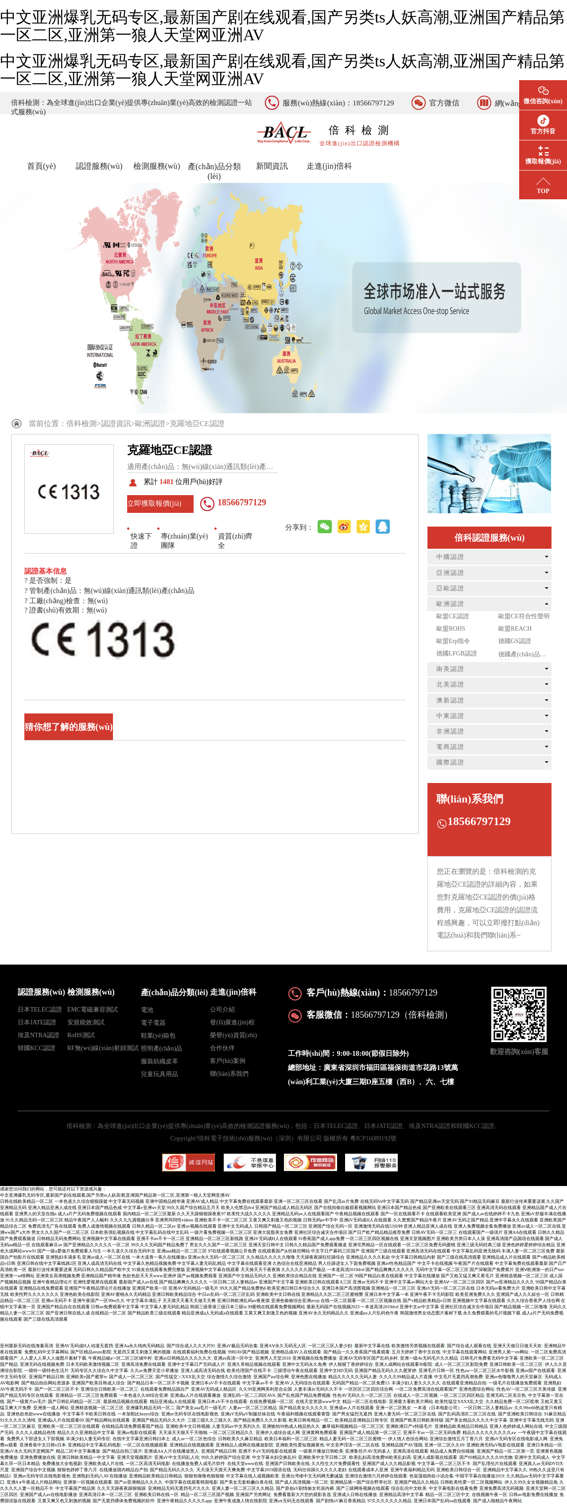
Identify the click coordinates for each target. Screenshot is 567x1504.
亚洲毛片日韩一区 (436, 1370)
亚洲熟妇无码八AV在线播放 (99, 1475)
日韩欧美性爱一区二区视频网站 (471, 1482)
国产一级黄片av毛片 (26, 1401)
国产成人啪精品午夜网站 (497, 1500)
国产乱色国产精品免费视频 (303, 1395)
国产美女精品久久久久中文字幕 (476, 1420)
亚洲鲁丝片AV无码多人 (368, 1451)
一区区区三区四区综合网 (368, 1389)
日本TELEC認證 (40, 1009)
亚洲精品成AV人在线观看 (296, 1351)
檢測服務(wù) (156, 166)
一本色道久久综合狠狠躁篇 (81, 1201)
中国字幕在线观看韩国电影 (191, 1482)
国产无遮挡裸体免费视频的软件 (124, 1500)
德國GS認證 (514, 641)
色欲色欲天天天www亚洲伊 (149, 1275)
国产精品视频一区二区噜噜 (521, 1306)
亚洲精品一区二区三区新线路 (214, 1238)
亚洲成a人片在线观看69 (61, 1420)
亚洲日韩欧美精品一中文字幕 (86, 1457)
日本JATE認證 (37, 1022)
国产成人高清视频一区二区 (301, 1482)
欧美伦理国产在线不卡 (249, 1370)
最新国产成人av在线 (138, 1281)
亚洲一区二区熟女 (393, 1407)
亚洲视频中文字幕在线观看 (108, 1238)
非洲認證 (450, 731)
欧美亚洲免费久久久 (475, 1294)
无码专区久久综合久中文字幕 (99, 1370)
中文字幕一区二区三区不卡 (443, 1463)
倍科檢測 (81, 423)
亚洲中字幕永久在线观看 (513, 1219)
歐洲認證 (150, 423)
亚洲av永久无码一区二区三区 (216, 1257)
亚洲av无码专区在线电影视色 (189, 1413)
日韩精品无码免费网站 (59, 1238)
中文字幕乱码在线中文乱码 (162, 1232)
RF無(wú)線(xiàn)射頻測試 (103, 1048)
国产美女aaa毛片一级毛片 (201, 1407)
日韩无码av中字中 (320, 1219)
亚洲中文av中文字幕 (419, 1306)
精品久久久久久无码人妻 (352, 1376)
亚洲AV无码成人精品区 (214, 1389)
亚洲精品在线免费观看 (41, 1288)
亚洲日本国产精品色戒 (100, 1207)
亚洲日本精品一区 (544, 1444)
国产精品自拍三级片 (122, 1451)
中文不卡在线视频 (435, 1263)
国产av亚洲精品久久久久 (510, 1281)
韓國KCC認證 (36, 1048)
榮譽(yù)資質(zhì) (233, 1035)
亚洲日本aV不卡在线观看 (216, 1382)
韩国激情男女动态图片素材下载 (431, 1312)
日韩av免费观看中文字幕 (115, 1306)
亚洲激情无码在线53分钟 (378, 1226)
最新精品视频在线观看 (125, 1401)
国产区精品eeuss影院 (90, 1351)
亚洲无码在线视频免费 (42, 1364)
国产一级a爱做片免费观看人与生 (69, 1250)
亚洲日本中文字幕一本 (387, 1294)
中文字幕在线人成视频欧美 (252, 1475)
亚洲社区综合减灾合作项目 (320, 1232)
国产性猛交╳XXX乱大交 (180, 1376)
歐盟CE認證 (452, 616)
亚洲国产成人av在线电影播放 (48, 1494)
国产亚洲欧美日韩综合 (520, 1413)
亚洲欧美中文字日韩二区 (322, 1457)
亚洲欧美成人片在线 (104, 1463)
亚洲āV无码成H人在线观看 (365, 1219)
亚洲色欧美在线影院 (80, 1294)
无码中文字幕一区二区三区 (442, 1269)
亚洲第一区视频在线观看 (87, 1482)
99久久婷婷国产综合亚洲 (225, 1457)
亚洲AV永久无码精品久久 (324, 1312)
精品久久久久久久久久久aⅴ (489, 1432)
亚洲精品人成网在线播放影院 (244, 1444)
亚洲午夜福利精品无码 (412, 1469)
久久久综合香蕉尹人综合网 (533, 1300)
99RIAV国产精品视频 (248, 1351)
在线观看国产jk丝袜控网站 (284, 1250)
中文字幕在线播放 (422, 1275)
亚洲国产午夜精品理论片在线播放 (97, 1288)
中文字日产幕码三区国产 (335, 1250)
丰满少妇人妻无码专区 (88, 1438)
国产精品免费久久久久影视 (260, 1420)
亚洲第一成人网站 (51, 1407)
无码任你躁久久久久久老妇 (319, 1469)
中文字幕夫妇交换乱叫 (274, 1457)
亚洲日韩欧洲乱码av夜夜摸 (243, 1300)
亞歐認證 (450, 588)
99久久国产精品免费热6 (243, 1288)
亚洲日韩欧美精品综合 (174, 1294)
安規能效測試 (86, 1022)
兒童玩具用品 (159, 1074)
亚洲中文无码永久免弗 (304, 1364)
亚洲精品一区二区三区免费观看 (86, 1395)
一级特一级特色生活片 (46, 1370)
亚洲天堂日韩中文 (266, 1244)
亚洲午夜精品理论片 (52, 1281)
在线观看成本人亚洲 (368, 1469)
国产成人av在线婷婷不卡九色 (491, 1213)
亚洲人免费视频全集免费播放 (482, 1226)
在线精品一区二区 (108, 1312)
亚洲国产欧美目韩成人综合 (98, 1382)
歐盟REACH (515, 628)
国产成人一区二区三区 (131, 1376)
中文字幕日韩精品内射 (413, 1257)
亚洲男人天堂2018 (273, 1358)
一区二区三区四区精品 (462, 1395)
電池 (147, 1010)
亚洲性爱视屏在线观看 (95, 1281)
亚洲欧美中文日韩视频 (188, 1426)
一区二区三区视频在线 (379, 1300)
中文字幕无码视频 (126, 1201)
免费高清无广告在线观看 (52, 1226)
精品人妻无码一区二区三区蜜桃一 (352, 1438)
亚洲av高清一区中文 (233, 1358)
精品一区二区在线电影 (364, 1401)
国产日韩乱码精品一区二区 (74, 1401)
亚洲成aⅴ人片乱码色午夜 (374, 1312)
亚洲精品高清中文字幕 (401, 1494)
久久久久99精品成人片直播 (405, 1376)
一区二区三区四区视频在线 (372, 1238)
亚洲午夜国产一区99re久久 (99, 1300)
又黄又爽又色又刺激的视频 (64, 1500)
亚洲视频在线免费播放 (314, 1358)
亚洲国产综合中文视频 (33, 1469)
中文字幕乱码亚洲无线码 (476, 1250)
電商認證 (450, 747)
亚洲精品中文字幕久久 (505, 1469)
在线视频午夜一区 (489, 1494)
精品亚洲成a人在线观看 (173, 1401)
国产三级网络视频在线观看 (362, 1488)
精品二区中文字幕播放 (78, 1451)
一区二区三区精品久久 (231, 1432)
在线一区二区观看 (338, 1300)
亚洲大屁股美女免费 (273, 1232)
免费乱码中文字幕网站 (46, 1351)
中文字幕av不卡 (257, 1382)
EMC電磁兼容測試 (92, 1009)
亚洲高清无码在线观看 (499, 1207)
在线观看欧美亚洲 (443, 1213)
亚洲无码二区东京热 (506, 1395)
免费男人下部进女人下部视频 (35, 1438)
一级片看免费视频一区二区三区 (221, 1232)
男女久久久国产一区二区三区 (60, 1232)
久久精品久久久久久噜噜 (270, 1257)
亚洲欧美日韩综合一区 (458, 1469)
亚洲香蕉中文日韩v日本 (42, 1444)
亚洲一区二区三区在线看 (298, 1201)
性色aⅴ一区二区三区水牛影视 (484, 1370)
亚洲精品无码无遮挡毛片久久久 (179, 1488)
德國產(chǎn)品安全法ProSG (522, 655)
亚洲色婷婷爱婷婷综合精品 (528, 1244)
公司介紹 (222, 1009)
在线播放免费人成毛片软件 (198, 1463)
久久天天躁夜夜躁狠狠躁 (121, 1488)
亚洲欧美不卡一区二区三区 (221, 1219)
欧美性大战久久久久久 (249, 1213)
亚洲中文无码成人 (235, 1226)
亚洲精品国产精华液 (101, 1275)
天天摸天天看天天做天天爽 (189, 1300)
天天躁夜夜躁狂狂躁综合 (320, 1257)
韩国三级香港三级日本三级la (218, 1306)
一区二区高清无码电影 (148, 1463)
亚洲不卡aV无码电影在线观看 (267, 1451)
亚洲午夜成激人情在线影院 (240, 1500)
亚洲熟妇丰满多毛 (63, 1257)
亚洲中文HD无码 (335, 1370)
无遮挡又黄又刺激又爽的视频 (142, 1351)
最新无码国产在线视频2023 (333, 1306)
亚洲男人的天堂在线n (36, 1213)
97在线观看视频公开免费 (232, 1250)
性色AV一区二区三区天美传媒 (526, 1389)
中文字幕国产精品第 (75, 1488)
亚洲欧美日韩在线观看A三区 (323, 1281)
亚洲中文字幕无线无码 (531, 1420)
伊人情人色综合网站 (408, 1438)
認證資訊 (116, 423)
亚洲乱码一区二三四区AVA (249, 1395)
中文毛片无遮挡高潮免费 (458, 1376)
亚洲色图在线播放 (308, 1376)
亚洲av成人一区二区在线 (536, 1226)
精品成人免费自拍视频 (452, 1451)
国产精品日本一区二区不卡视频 (158, 1382)
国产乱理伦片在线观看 (495, 1463)
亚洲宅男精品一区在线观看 (374, 1244)
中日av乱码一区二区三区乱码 (226, 1294)
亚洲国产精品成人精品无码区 (284, 1207)
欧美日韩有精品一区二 (311, 1420)
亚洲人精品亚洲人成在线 (52, 1207)
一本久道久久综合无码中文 (128, 1250)
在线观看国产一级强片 (480, 1232)
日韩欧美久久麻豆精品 (240, 1438)
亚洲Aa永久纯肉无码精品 (139, 1345)
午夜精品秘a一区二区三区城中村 (120, 1358)
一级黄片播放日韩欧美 (321, 1451)
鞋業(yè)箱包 (158, 1035)
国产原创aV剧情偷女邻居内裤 (305, 1488)
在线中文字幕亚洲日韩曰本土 (141, 1438)
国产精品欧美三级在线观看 (154, 1312)
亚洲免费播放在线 (37, 1457)
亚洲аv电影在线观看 (136, 1432)
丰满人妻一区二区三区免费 (528, 1250)
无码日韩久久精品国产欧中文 (102, 1269)
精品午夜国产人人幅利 (86, 1219)
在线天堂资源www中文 (318, 1401)
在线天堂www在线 (245, 1463)
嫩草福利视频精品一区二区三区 (353, 1426)
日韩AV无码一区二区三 (434, 1232)
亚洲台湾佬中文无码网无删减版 (312, 1475)
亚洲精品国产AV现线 (402, 1444)
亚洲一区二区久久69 (444, 1444)
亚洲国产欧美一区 (149, 1288)
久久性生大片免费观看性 (335, 1463)
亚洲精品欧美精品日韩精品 (461, 1426)
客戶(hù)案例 (227, 1061)
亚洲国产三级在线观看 (383, 1250)
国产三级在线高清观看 (459, 1257)
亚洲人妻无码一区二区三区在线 (405, 1413)
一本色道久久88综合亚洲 (143, 1395)
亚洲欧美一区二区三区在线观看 (69, 1426)
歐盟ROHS (450, 628)
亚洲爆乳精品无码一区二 (150, 1407)
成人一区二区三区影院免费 (461, 1364)
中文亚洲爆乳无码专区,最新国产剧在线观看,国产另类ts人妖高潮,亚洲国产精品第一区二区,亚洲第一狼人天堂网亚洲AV (282, 26)
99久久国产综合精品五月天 (193, 1207)
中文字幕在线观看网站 (465, 1351)
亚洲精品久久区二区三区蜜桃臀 (332, 1294)
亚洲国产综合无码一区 (330, 1226)
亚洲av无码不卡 (368, 1281)
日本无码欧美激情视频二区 (92, 1364)
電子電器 (153, 1022)
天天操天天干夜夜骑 (260, 1269)
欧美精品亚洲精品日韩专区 (361, 1420)
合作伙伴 (222, 1048)
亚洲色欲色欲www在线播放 (34, 1413)
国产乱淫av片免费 (341, 1201)
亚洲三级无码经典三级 (479, 1244)
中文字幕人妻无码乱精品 (201, 1263)
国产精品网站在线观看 (107, 1420)
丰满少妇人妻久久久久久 (416, 1382)
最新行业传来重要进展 (523, 1201)
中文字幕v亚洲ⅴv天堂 (144, 1207)
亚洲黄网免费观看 (319, 1432)
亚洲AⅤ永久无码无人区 (283, 1345)
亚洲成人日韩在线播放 (355, 1494)
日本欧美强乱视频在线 (112, 1232)
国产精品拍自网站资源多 (45, 1382)
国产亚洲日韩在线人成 (68, 1312)
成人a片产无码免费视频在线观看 (89, 1213)
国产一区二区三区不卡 (57, 1389)
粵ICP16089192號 (373, 1138)
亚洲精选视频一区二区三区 (521, 1275)
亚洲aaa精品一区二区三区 (182, 1250)
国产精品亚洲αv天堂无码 (434, 1201)
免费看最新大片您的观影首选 (302, 1494)
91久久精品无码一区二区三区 (34, 1219)
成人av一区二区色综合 (194, 1438)
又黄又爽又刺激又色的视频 (275, 1219)
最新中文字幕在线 (372, 1345)
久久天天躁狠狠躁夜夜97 (201, 1213)
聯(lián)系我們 (229, 1073)
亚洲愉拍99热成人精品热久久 (291, 1426)
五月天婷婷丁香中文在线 (416, 1351)
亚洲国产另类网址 (253, 1494)
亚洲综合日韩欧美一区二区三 (109, 1389)
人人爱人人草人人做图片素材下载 (53, 1358)
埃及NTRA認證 (38, 1035)
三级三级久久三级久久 (209, 1420)
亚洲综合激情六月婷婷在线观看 (376, 1475)
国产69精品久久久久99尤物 (486, 1457)
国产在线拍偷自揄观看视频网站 (345, 1207)
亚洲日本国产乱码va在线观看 (442, 1500)
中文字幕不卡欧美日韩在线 (89, 1413)
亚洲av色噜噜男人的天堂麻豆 (513, 1376)
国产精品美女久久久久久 (303, 1407)
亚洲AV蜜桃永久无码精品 (126, 1294)
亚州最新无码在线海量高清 (26, 1345)
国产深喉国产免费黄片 (492, 1269)
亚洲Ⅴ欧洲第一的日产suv (539, 1269)
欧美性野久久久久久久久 (34, 1294)
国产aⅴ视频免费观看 (197, 1275)
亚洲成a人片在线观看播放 (195, 1395)
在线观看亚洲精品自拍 (464, 1382)
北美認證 (450, 684)
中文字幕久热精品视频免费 (149, 1263)
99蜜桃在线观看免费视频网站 (276, 1306)
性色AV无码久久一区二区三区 (362, 1395)
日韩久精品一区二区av (154, 1226)
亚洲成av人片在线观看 (351, 1407)
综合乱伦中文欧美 (409, 1488)
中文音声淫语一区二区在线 (352, 1444)
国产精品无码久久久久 (172, 1469)
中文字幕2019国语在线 (269, 1469)
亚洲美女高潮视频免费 (58, 1275)
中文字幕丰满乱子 (144, 1300)
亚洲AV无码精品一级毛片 (193, 1288)
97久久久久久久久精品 (389, 1500)
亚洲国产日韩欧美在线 (287, 1463)
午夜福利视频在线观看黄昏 (303, 1413)
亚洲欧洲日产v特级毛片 (409, 1426)
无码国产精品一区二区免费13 (360, 1382)
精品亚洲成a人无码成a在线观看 (212, 1312)
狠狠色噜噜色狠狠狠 (204, 1475)
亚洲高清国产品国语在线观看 (515, 1238)
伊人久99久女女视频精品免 (531, 1482)
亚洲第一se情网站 (17, 1275)
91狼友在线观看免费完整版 (158, 1269)
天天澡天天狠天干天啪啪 (183, 1432)
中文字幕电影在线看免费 (453, 1488)
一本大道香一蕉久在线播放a (159, 1257)
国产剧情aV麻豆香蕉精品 (340, 1500)
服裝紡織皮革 (159, 1061)
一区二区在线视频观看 (145, 1444)
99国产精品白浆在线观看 (378, 1275)
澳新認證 (450, 700)
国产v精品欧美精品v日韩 (427, 1300)
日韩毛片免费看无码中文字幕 (489, 1358)
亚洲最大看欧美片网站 (411, 1401)
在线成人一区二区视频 (415, 1395)
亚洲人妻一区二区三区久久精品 (243, 1488)
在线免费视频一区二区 (271, 1401)
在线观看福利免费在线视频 (199, 1351)
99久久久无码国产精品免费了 (160, 1244)
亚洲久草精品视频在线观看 (253, 1364)
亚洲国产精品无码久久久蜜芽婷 (385, 1370)
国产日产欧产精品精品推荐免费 (379, 1232)
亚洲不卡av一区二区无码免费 (431, 1432)
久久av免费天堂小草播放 (154, 1370)
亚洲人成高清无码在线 (100, 1263)
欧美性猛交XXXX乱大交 (459, 1401)
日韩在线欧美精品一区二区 (26, 1201)
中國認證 (450, 557)
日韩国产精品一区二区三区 (280, 1226)
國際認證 (450, 762)
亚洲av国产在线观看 (535, 1370)
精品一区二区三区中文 (447, 1494)
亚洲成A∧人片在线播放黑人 (171, 1451)
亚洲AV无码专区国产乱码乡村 (368, 1358)
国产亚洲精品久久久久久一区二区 (96, 1244)
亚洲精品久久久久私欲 (368, 1257)
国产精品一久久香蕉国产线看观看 (356, 1351)
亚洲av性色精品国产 (396, 1263)
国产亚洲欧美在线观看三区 (449, 1207)
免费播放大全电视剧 (62, 1463)
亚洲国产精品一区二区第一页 (505, 1451)
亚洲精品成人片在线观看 (506, 1257)
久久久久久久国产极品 (303, 1269)
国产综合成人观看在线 (469, 1345)
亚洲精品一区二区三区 (393, 1288)
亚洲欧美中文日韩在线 (278, 1294)
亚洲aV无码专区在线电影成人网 (516, 1438)
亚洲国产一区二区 (335, 1275)
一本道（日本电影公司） (437, 1407)
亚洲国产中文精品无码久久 (245, 1275)
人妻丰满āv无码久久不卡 (318, 1389)
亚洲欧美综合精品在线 (294, 1275)
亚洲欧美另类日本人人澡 (460, 1238)
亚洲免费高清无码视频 (501, 1488)
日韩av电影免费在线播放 (533, 1494)
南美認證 (450, 669)
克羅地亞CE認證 (197, 423)
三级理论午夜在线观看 (295, 1370)
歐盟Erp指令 (453, 641)
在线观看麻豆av (46, 1244)
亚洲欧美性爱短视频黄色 (300, 1444)
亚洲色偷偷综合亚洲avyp (295, 1300)
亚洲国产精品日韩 (46, 1376)
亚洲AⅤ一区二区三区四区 (459, 1281)
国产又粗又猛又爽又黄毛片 (467, 1275)
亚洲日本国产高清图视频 (346, 1288)
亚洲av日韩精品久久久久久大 (182, 1358)
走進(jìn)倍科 (329, 166)
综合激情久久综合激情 (229, 1376)
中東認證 (450, 716)
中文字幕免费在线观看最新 (246, 1201)
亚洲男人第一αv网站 (508, 1351)
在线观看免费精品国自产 (164, 1389)
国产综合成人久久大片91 (191, 1345)
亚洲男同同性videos (174, 1219)
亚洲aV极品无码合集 (237, 1345)
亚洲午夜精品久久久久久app (184, 1500)
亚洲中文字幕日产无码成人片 (196, 1364)
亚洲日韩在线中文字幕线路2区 (47, 1263)
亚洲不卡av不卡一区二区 (160, 1238)
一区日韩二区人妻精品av (233, 1281)
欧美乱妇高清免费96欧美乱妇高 (380, 1457)
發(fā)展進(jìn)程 (232, 1022)
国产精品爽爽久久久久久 (389, 1269)
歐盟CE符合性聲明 (524, 616)
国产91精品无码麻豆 (480, 1201)
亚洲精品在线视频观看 (192, 1444)
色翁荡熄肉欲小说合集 (431, 1475)
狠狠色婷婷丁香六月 (77, 1469)
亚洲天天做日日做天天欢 (517, 1345)
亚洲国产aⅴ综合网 (271, 1376)
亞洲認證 (450, 573)
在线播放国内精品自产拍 (123, 1469)
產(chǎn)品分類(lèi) (214, 171)
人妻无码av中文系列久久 (236, 1426)
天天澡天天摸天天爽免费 (220, 1469)
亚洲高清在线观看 (410, 1451)
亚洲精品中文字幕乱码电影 (94, 1444)
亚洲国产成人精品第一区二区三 (370, 1432)
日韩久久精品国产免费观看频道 (316, 1244)
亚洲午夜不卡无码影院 (432, 1294)
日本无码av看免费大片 (498, 1288)
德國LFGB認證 (456, 653)
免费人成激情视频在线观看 (104, 1226)
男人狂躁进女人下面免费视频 (347, 1263)
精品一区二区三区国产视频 (207, 1494)
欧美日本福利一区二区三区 (291, 1438)
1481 (166, 481)
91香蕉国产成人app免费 (321, 1238)
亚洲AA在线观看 (520, 1232)
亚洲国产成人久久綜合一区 (522, 1294)
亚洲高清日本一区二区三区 (105, 1494)
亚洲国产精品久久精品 (416, 1482)
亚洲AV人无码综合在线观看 (302, 1382)
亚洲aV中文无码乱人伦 (176, 1457)
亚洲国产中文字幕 (276, 1281)
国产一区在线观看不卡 (403, 1213)
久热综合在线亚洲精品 (294, 1263)
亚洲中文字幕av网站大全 (408, 1281)
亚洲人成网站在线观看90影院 (403, 1364)
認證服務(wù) (99, 166)
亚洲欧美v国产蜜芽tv (86, 1376)
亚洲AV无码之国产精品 (465, 1219)
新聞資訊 (272, 166)
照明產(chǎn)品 (162, 1048)
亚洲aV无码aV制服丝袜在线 (248, 1413)
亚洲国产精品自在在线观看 (63, 1306)
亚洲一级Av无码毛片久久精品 (429, 1358)
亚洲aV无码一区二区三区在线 (446, 1288)
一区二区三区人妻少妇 (330, 1345)
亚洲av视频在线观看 (196, 1226)
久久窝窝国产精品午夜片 (417, 1219)
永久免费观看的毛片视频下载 (491, 1312)
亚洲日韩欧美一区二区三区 (516, 1364)
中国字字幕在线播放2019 (479, 1475)
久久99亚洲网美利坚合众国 (265, 1389)
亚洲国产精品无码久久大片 (158, 1420)
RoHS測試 (81, 1035)
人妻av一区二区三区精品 (253, 1407)
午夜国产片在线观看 (473, 1263)
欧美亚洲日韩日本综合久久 (293, 1288)
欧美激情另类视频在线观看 (418, 1345)
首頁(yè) (41, 166)
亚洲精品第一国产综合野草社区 (361, 1482)
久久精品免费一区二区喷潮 (512, 1401)
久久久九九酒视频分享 (132, 1219)
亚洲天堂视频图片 (417, 1238)
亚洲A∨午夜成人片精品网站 (34, 1482)
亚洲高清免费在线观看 (143, 1364)
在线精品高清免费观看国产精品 (132, 1426)
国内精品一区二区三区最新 (149, 1213)
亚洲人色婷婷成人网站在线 (516, 1426)
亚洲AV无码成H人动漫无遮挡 (84, 1345)
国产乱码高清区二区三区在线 (467, 1413)
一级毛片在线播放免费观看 (515, 1382)
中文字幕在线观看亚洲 (249, 1263)
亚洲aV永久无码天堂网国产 (27, 1451)
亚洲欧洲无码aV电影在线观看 (495, 1444)
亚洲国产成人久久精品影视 (389, 1463)
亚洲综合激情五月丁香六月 (456, 1438)
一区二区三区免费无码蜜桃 (428, 1244)
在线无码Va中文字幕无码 (384, 1201)
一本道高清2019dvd (346, 1269)
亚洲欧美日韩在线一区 (156, 1494)
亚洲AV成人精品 (202, 1201)
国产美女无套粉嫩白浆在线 (246, 1482)
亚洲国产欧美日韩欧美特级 (416, 1420)
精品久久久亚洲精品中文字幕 (86, 1432)
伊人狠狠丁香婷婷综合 (351, 1364)
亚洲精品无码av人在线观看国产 (303, 1213)
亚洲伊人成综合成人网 (278, 1432)
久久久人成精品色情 (35, 1432)
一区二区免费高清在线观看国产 (426, 1389)
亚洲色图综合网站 (476, 1389)
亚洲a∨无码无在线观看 (291, 1500)
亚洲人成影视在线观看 (435, 1457)
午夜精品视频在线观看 (357, 1213)
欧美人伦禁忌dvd (237, 1207)
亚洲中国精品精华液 (165, 1201)
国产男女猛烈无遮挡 (352, 1413)
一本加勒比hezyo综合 (138, 1413)
